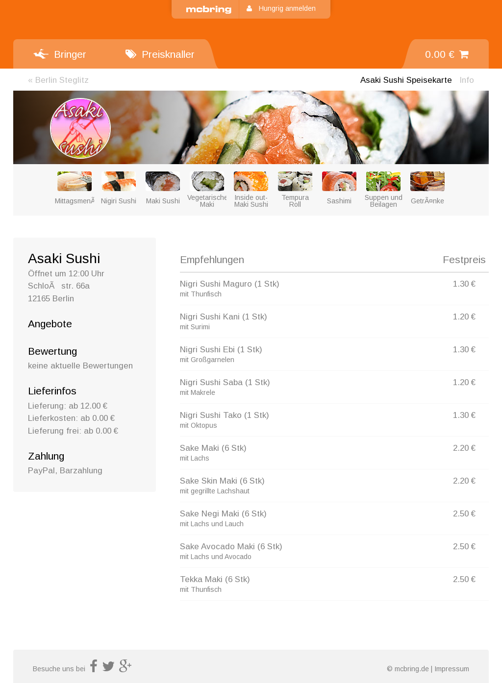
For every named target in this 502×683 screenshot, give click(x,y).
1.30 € (464, 284)
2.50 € (464, 514)
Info (466, 80)
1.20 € (464, 317)
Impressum (451, 669)
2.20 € (464, 448)
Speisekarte (406, 80)
